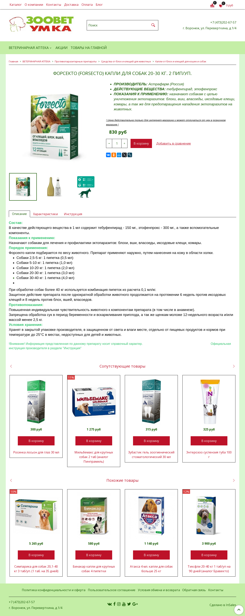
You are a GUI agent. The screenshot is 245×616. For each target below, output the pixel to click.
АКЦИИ (62, 47)
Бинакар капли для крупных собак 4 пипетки (94, 568)
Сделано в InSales (223, 604)
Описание (19, 214)
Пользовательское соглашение (111, 590)
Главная (13, 61)
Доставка (71, 4)
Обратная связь (194, 590)
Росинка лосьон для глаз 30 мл (36, 452)
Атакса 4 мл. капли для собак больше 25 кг (151, 568)
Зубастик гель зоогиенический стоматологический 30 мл (151, 454)
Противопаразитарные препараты (76, 61)
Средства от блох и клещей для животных (126, 61)
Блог (99, 4)
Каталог (16, 4)
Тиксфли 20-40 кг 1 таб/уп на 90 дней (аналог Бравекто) (209, 568)
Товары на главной (89, 47)
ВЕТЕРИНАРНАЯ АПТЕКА (29, 47)
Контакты (53, 4)
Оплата (87, 4)
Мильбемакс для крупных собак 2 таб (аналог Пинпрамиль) (93, 457)
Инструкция (73, 214)
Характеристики (45, 214)
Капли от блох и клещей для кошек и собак (180, 61)
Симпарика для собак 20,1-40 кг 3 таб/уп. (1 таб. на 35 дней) (36, 568)
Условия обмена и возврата (159, 590)
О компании (34, 4)
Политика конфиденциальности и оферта (53, 590)
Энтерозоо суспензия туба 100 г (209, 454)
